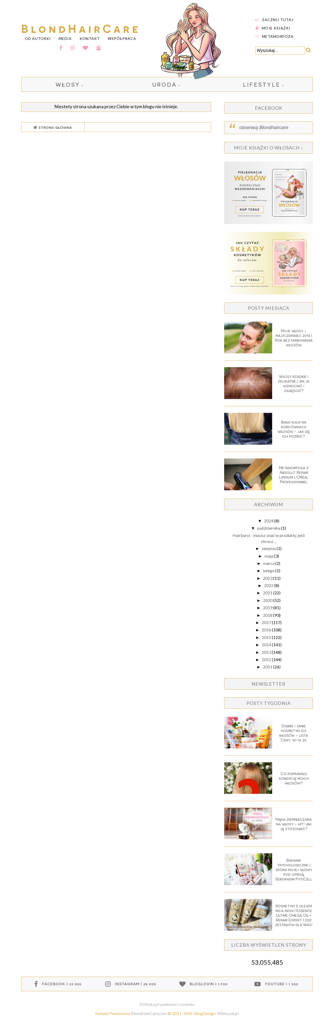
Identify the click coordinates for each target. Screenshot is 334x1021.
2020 (268, 600)
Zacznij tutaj (277, 19)
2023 (268, 578)
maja (269, 555)
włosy (68, 84)
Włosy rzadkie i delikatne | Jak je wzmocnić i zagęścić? (293, 383)
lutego (269, 570)
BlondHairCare (81, 28)
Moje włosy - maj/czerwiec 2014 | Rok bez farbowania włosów (294, 337)
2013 (267, 652)
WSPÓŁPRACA (122, 38)
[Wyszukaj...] (280, 51)
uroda (164, 84)
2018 (268, 615)
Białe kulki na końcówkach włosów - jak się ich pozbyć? (294, 429)
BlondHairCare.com (149, 1013)
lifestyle (262, 84)
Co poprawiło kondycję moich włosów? (294, 778)
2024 (269, 520)
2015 (267, 637)
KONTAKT (90, 38)
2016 (267, 629)
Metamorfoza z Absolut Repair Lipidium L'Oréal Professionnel (294, 474)
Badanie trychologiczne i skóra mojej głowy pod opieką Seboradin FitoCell (293, 869)
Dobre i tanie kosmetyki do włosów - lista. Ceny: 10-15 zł (294, 732)
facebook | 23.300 (61, 984)
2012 (267, 659)
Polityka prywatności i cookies (167, 1004)
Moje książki (276, 28)
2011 (268, 666)
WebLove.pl (228, 1013)
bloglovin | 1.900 (209, 984)
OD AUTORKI (38, 38)
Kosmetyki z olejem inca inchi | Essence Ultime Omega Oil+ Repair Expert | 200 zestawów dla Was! (293, 915)
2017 (267, 622)
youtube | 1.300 (281, 984)
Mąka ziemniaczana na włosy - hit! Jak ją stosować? (294, 824)
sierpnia (269, 548)
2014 (267, 644)
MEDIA (65, 38)
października (269, 527)
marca (269, 563)
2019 (268, 607)
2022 (269, 585)
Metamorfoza (278, 36)
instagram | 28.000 (135, 984)
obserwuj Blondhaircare (263, 127)
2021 (268, 592)
